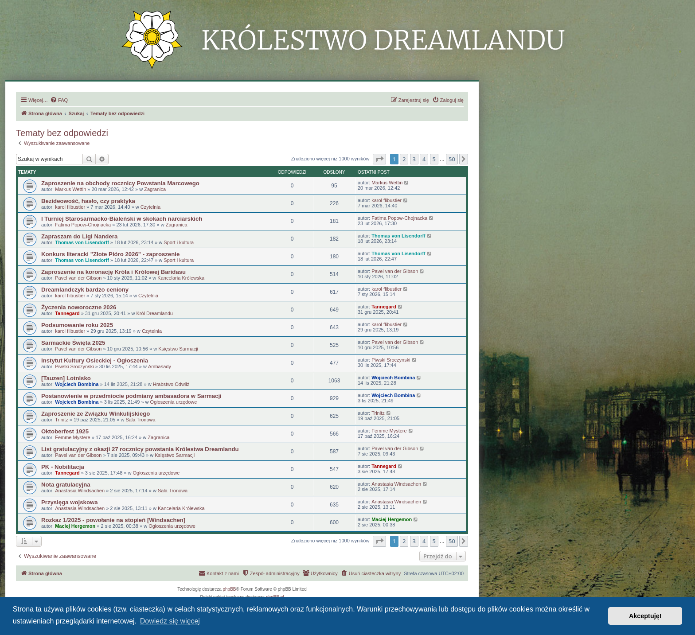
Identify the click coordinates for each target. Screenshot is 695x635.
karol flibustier (70, 207)
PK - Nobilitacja (62, 467)
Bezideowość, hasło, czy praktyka (88, 201)
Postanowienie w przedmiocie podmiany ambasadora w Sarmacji (131, 396)
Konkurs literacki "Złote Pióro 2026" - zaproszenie (110, 254)
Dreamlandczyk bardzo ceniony (85, 289)
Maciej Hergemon (75, 526)
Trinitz (61, 419)
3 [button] (414, 159)
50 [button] (452, 159)
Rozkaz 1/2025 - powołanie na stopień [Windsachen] (113, 520)
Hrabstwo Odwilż (171, 384)
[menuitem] (59, 100)
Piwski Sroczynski (74, 366)
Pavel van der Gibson (78, 277)
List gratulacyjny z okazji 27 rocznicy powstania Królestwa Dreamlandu (140, 449)
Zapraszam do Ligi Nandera (79, 236)
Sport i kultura (179, 242)
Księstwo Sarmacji (178, 348)
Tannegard (67, 313)
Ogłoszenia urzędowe (173, 402)
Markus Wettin (70, 189)
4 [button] (424, 159)
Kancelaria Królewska (180, 277)
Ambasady (159, 366)
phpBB (229, 589)
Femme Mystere (72, 437)
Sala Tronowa (140, 419)
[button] (379, 159)
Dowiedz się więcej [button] (170, 621)
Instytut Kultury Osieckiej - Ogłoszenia (94, 360)
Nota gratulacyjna (65, 484)
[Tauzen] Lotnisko (66, 378)
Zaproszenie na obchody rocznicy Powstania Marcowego (120, 183)
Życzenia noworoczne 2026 (78, 307)
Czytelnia (150, 207)
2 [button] (404, 159)
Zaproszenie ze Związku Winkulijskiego (95, 413)
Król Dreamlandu (154, 313)
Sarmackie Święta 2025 (73, 342)
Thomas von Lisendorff (82, 242)
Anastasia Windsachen (80, 490)
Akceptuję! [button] (645, 615)
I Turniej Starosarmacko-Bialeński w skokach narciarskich (121, 218)
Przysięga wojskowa (69, 502)
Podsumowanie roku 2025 (77, 325)
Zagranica (155, 189)
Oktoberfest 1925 (65, 431)
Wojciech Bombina (76, 384)
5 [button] (434, 159)
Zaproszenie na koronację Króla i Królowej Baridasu (113, 272)
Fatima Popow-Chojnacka (83, 224)
